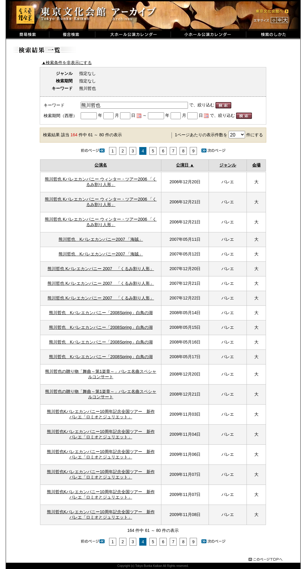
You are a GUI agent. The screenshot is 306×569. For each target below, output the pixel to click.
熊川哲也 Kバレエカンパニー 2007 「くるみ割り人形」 (101, 268)
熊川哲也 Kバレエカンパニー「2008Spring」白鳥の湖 (101, 312)
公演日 (182, 165)
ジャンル (227, 165)
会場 (256, 165)
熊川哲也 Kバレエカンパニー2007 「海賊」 (101, 239)
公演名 (100, 165)
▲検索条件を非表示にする (67, 62)
